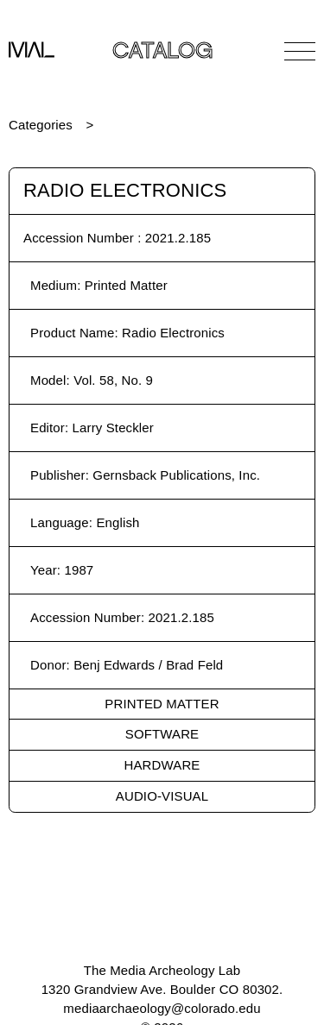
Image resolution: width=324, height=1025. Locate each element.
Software (162, 733)
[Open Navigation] (299, 51)
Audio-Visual (162, 796)
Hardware (162, 765)
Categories (41, 124)
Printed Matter (162, 703)
